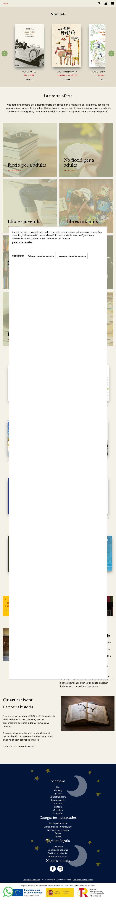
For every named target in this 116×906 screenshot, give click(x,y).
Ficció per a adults (27, 165)
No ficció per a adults (79, 163)
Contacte (58, 813)
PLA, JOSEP (29, 75)
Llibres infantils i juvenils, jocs (58, 826)
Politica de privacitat (58, 853)
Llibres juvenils (24, 221)
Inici (58, 787)
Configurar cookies (31, 880)
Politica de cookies (58, 856)
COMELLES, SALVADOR (67, 75)
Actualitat (58, 803)
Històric (58, 807)
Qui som (58, 793)
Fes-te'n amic (58, 800)
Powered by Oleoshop (83, 880)
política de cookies (22, 242)
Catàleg (58, 790)
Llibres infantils (81, 221)
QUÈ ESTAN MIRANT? (67, 72)
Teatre (58, 833)
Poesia (58, 836)
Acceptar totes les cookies (72, 256)
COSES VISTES (29, 72)
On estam (58, 810)
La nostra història (58, 797)
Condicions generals (58, 850)
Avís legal (58, 846)
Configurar (18, 255)
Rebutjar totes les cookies (41, 256)
